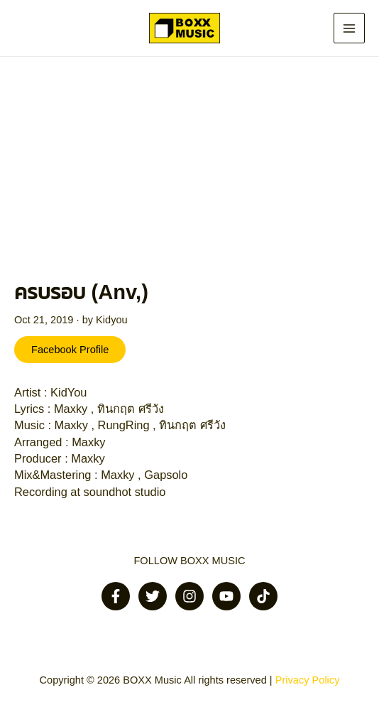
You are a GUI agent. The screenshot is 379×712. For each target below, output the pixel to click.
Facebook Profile (70, 349)
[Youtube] (226, 596)
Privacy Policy (307, 680)
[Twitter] (152, 596)
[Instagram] (189, 596)
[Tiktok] (263, 596)
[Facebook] (115, 596)
